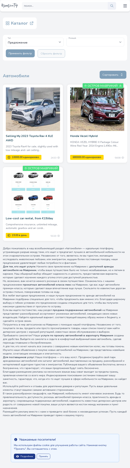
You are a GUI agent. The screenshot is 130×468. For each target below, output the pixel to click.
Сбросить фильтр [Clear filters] (51, 53)
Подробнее (24, 456)
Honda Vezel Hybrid (84, 136)
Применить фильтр (20, 53)
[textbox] (95, 40)
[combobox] (95, 42)
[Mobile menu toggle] (125, 6)
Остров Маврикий (103, 86)
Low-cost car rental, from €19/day (29, 218)
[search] (112, 6)
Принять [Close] (43, 456)
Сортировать (113, 75)
